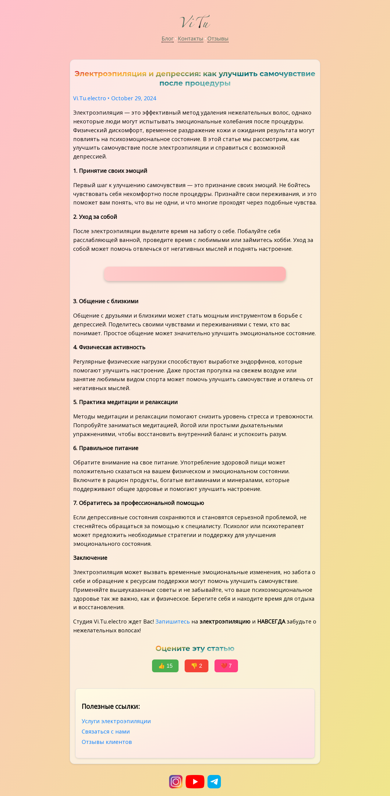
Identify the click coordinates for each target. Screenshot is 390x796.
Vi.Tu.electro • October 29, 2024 (114, 98)
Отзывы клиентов (107, 741)
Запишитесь (172, 621)
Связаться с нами (106, 731)
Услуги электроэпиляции (116, 721)
